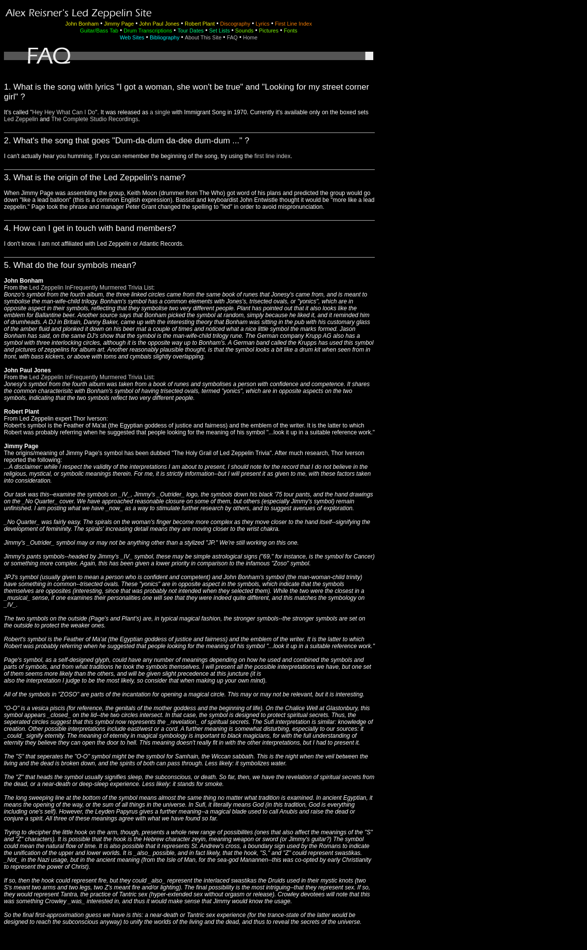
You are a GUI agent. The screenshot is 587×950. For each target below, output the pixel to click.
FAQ (232, 37)
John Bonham (82, 24)
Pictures (269, 30)
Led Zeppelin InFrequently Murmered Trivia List (91, 287)
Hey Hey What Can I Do (63, 112)
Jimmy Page (119, 24)
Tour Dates (190, 30)
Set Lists (219, 30)
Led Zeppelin (21, 119)
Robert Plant (200, 24)
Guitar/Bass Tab (99, 30)
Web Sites (132, 37)
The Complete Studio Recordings (94, 119)
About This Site (203, 37)
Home (250, 37)
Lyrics (262, 24)
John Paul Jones (159, 24)
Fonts (290, 30)
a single (160, 112)
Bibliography (165, 37)
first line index (273, 156)
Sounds (244, 30)
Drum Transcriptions (148, 30)
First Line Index (293, 24)
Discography (235, 24)
